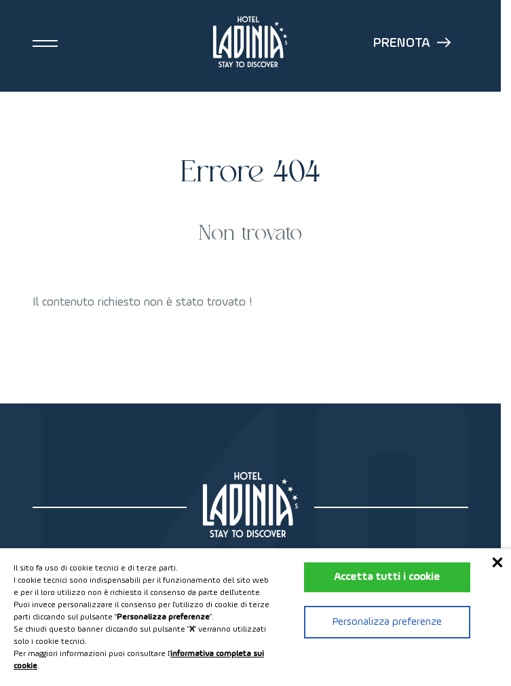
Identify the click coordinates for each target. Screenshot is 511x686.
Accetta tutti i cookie (387, 577)
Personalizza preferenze (387, 622)
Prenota (412, 43)
